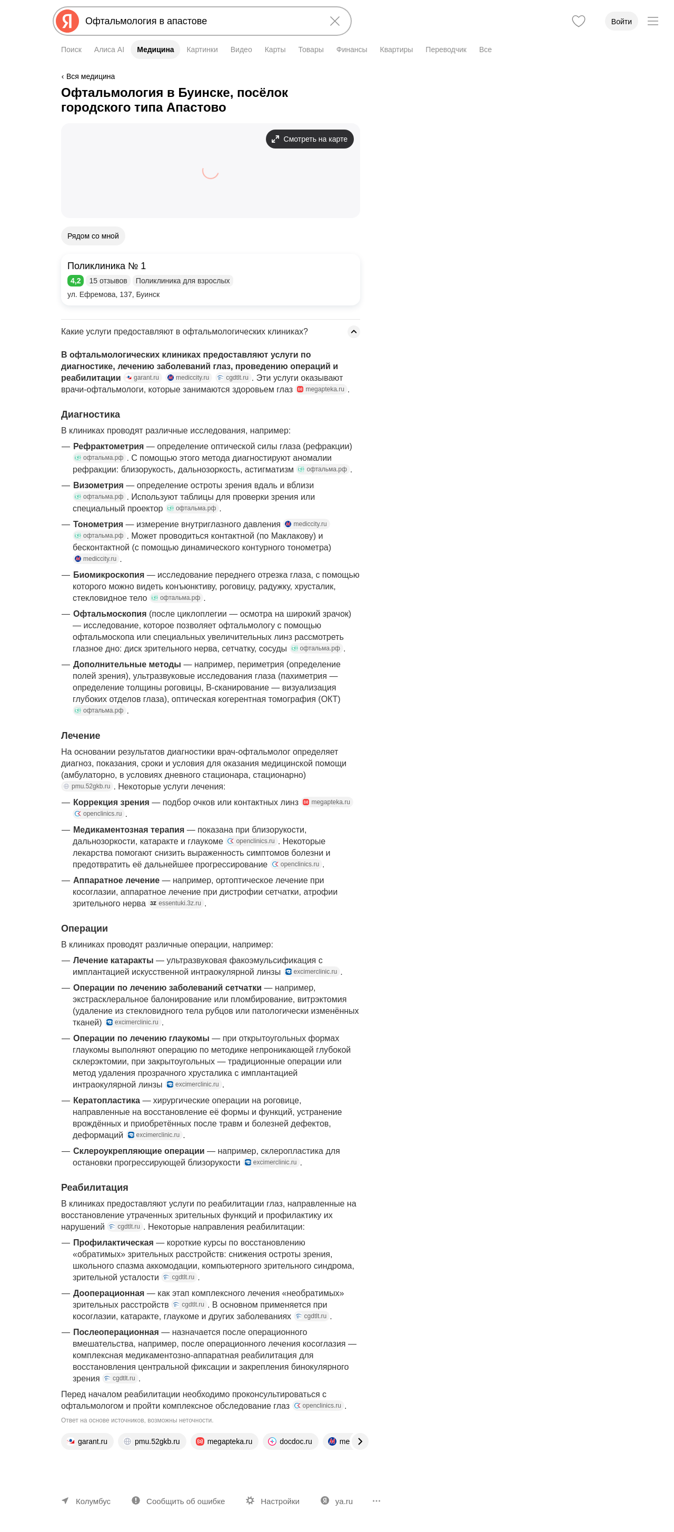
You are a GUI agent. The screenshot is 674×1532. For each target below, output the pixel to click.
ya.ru (344, 1501)
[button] (210, 279)
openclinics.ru (98, 813)
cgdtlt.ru (233, 377)
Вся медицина (90, 76)
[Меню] (652, 21)
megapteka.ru (320, 389)
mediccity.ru (188, 377)
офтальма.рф (99, 457)
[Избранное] (578, 21)
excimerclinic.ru (311, 971)
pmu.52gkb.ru (86, 786)
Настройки (280, 1501)
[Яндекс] (67, 21)
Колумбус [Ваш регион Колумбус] (93, 1501)
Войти (621, 21)
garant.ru (142, 377)
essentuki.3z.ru (175, 903)
